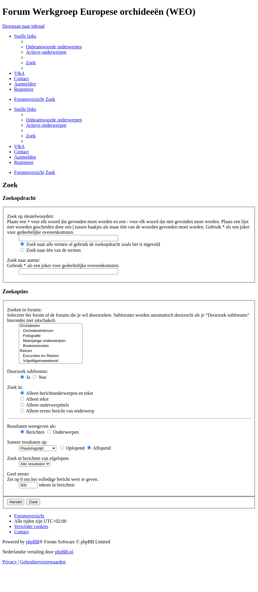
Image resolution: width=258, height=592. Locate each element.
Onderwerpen (63, 432)
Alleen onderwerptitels (44, 404)
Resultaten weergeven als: (31, 426)
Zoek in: (15, 387)
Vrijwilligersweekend (50, 361)
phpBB (32, 541)
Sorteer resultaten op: (27, 442)
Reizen (50, 350)
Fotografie (50, 335)
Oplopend (72, 447)
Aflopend (99, 447)
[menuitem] (54, 46)
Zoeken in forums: (24, 309)
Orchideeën (50, 325)
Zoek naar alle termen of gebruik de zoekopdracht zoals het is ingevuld (90, 244)
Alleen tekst (34, 399)
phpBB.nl (64, 551)
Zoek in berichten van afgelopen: (38, 458)
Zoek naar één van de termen (50, 250)
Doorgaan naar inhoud (23, 26)
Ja (25, 377)
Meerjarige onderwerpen (50, 340)
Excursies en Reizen (50, 356)
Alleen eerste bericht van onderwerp (57, 410)
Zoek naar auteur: (23, 260)
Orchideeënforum (50, 330)
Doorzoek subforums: (27, 371)
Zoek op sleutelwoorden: (30, 216)
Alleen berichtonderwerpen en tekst (56, 393)
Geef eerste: (18, 473)
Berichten (32, 432)
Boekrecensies (50, 345)
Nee (39, 377)
